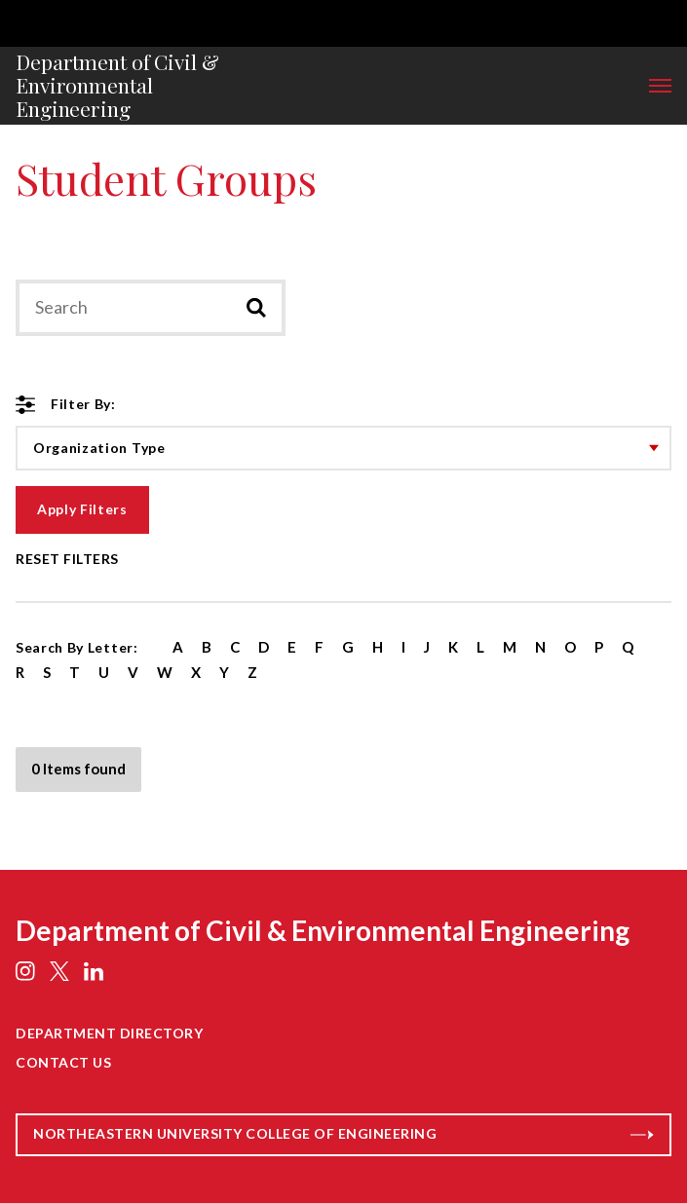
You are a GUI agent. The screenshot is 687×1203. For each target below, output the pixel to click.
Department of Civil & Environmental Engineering (117, 86)
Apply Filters (82, 509)
